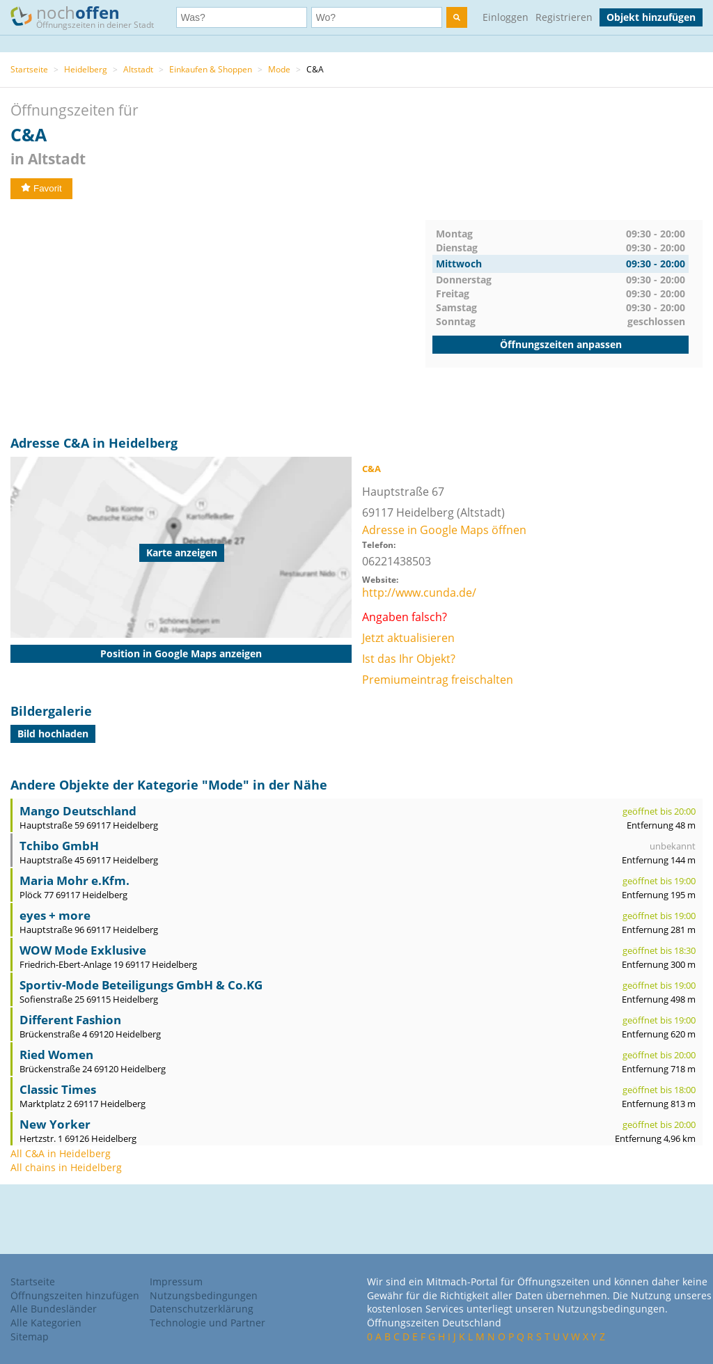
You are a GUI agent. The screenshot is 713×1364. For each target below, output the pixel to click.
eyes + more (55, 915)
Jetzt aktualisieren (408, 637)
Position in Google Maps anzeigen (181, 653)
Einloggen (505, 17)
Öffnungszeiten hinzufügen (74, 1295)
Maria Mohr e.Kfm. (74, 880)
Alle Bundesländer (53, 1308)
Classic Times (57, 1089)
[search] (456, 17)
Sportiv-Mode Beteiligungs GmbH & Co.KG (141, 985)
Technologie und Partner (207, 1322)
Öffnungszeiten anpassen (561, 344)
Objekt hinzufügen (651, 17)
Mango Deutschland (77, 811)
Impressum (176, 1281)
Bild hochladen (52, 733)
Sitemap (29, 1336)
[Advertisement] (217, 317)
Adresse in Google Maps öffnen (444, 530)
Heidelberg (85, 69)
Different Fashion (70, 1020)
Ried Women (56, 1054)
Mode (279, 69)
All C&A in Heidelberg (60, 1153)
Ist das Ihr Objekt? (408, 658)
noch (88, 16)
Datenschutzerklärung (201, 1308)
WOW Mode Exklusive (82, 950)
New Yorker (55, 1124)
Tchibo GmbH (59, 846)
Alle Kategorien (45, 1322)
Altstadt (138, 69)
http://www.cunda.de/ (419, 592)
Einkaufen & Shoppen (210, 69)
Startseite (29, 69)
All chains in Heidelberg (66, 1167)
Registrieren (564, 17)
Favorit (41, 188)
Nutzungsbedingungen (204, 1295)
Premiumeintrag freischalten (437, 679)
